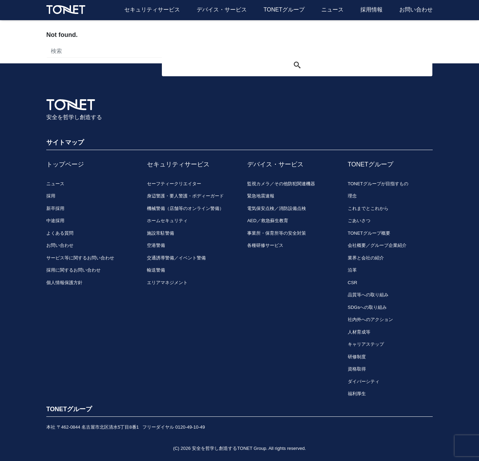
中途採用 (55, 220)
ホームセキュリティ (167, 220)
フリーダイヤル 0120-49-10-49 (173, 427)
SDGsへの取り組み (367, 307)
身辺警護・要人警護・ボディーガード (185, 195)
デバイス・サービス (222, 10)
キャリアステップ (366, 344)
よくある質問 (59, 233)
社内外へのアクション (370, 319)
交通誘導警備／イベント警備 (176, 257)
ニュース (332, 10)
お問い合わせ (416, 10)
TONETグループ (284, 10)
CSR (352, 282)
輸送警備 (156, 270)
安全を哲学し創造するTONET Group (229, 448)
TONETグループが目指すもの (378, 183)
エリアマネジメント (167, 282)
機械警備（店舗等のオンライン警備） (185, 208)
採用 (50, 195)
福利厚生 (357, 393)
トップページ (65, 164)
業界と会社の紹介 (366, 257)
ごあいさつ (359, 220)
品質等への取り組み (368, 294)
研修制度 (357, 356)
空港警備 (156, 245)
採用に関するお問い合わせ (73, 270)
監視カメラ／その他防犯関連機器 (281, 183)
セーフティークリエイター (174, 183)
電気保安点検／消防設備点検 (276, 208)
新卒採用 (55, 208)
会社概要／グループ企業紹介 (377, 245)
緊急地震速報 (260, 195)
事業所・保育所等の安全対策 (276, 233)
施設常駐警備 (160, 233)
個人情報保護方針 (64, 282)
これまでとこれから (368, 208)
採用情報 (371, 10)
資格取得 (357, 369)
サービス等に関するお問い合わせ (80, 257)
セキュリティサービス (152, 10)
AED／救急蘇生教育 (267, 220)
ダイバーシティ (363, 381)
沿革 (352, 270)
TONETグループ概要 (369, 233)
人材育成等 (359, 332)
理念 (352, 195)
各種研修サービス (265, 245)
